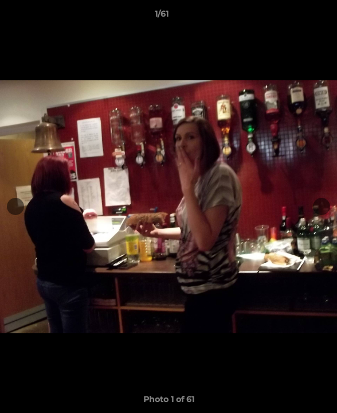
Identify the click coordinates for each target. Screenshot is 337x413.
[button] (296, 16)
